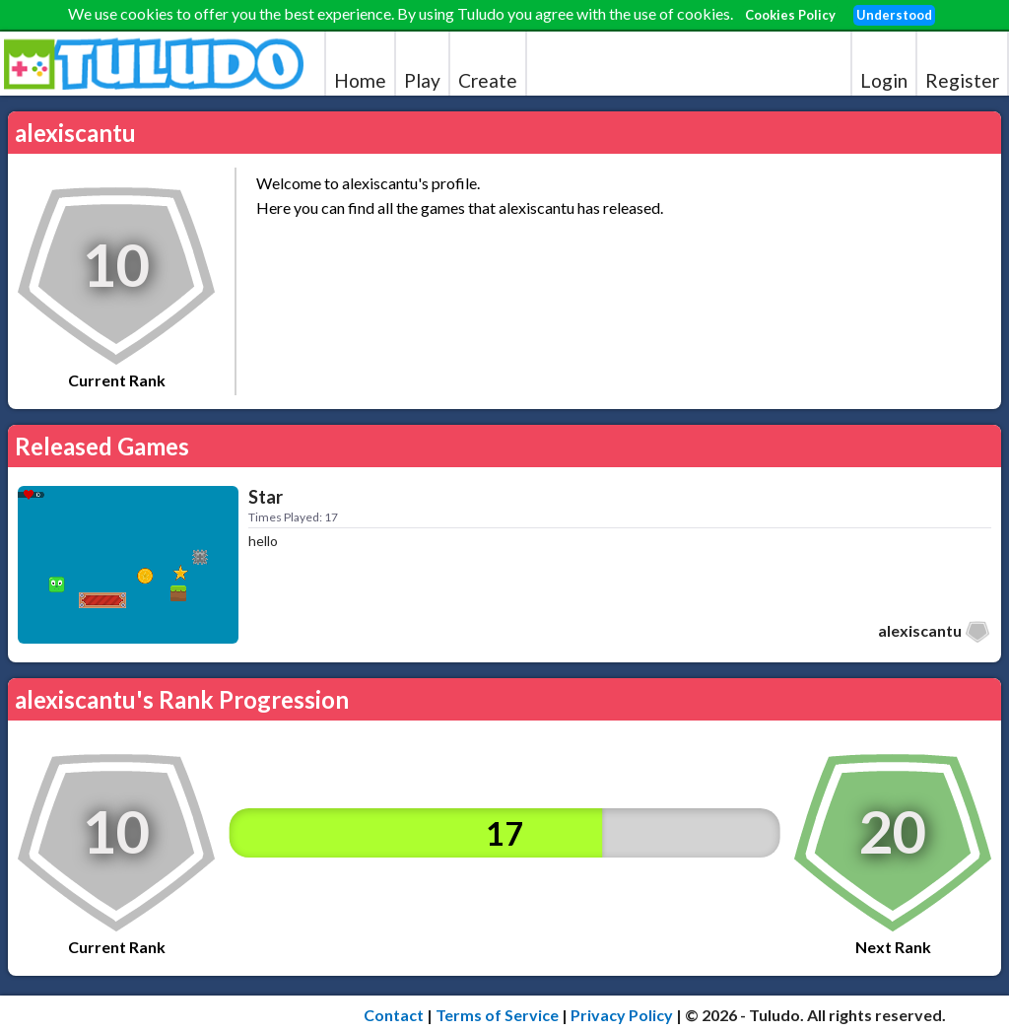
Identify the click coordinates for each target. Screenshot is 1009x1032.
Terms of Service (497, 1014)
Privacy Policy (622, 1014)
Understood (894, 15)
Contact (394, 1014)
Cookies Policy (790, 15)
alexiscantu (920, 630)
